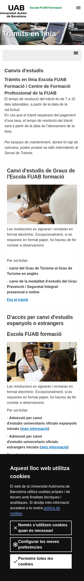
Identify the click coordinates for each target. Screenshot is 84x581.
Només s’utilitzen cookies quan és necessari (40, 528)
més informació (35, 429)
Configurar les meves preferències (36, 544)
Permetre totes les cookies (33, 561)
